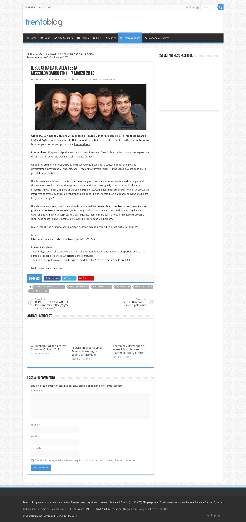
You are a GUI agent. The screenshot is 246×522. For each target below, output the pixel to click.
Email (35, 436)
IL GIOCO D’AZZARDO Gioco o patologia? (126, 302)
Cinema (83, 38)
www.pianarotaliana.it (50, 268)
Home (31, 38)
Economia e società (157, 38)
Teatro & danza (130, 38)
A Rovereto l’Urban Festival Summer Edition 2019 (49, 347)
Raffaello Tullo (102, 287)
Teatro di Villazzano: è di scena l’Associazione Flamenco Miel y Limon (129, 349)
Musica (110, 38)
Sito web (36, 448)
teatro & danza (100, 79)
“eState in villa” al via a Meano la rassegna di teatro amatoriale (87, 351)
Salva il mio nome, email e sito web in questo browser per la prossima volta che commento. (85, 460)
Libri (97, 38)
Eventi (45, 38)
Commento (37, 390)
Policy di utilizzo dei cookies (153, 509)
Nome (35, 424)
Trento (112, 79)
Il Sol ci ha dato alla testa (49, 287)
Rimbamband (123, 287)
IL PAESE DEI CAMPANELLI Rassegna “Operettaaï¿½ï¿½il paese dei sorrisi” (54, 304)
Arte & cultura (63, 38)
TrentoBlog (39, 79)
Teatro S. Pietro (39, 291)
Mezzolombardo (48, 54)
